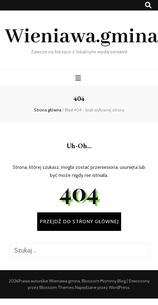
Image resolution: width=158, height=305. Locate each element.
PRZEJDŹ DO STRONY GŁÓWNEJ (79, 221)
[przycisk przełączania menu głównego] (78, 78)
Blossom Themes (56, 287)
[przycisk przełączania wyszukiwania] (148, 5)
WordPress (119, 287)
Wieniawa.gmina (81, 37)
